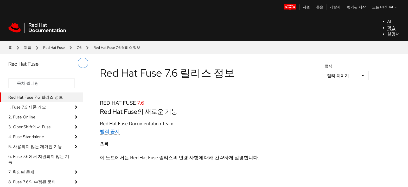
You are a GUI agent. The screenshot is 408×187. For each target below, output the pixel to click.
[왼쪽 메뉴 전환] (83, 63)
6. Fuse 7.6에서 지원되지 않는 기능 (38, 159)
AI (389, 21)
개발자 (335, 7)
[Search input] (41, 83)
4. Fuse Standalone (26, 136)
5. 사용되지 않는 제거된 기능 (35, 146)
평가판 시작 (356, 7)
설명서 (393, 34)
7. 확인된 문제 (21, 172)
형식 (328, 66)
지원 (306, 7)
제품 (27, 47)
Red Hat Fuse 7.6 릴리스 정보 (35, 97)
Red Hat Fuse (54, 47)
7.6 (79, 47)
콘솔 (319, 7)
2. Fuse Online (21, 117)
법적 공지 (110, 131)
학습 (391, 27)
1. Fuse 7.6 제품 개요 (27, 107)
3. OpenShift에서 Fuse (29, 127)
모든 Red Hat (385, 7)
